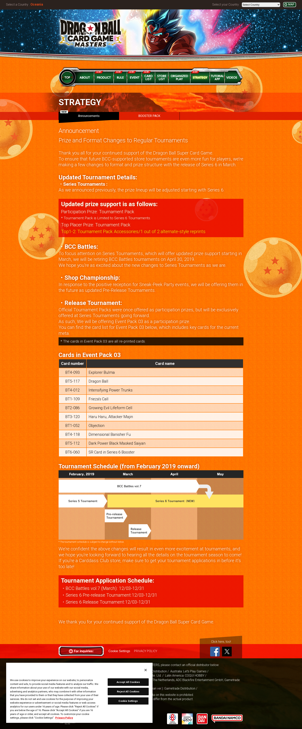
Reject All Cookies (128, 691)
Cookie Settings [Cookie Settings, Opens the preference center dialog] (128, 701)
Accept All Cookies (128, 682)
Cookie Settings (119, 651)
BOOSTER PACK (149, 116)
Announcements (80, 115)
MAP (291, 4)
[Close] (145, 670)
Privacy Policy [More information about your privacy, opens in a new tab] (64, 717)
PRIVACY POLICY (145, 651)
